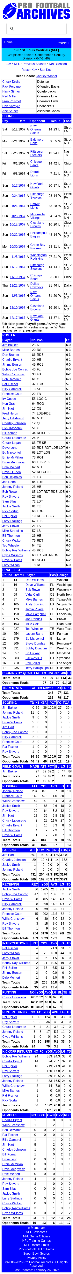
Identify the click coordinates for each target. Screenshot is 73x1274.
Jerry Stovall (10, 526)
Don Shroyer (11, 106)
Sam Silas (9, 501)
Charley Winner (46, 76)
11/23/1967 (17, 285)
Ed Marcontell (11, 452)
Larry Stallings (12, 521)
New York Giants (37, 185)
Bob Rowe (9, 491)
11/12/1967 (17, 267)
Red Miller (9, 96)
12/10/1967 (17, 307)
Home (8, 42)
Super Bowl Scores (36, 1253)
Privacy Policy (36, 1258)
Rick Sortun (10, 511)
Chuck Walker (12, 540)
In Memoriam (36, 1227)
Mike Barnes (11, 350)
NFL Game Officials (36, 1236)
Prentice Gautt (12, 394)
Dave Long (9, 447)
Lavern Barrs (34, 633)
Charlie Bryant (12, 359)
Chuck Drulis (11, 81)
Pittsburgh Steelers (37, 153)
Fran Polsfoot (11, 101)
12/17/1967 (17, 317)
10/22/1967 (17, 234)
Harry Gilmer (11, 91)
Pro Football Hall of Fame (36, 1249)
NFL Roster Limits (36, 1245)
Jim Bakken (10, 345)
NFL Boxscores (36, 1232)
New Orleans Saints (35, 129)
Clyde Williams (12, 555)
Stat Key (45, 69)
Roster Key (29, 69)
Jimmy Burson (12, 364)
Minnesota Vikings (37, 216)
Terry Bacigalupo (37, 668)
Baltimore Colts (37, 141)
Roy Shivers (10, 496)
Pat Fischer (10, 384)
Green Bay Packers (37, 246)
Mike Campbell (36, 614)
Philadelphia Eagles (38, 234)
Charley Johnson (14, 423)
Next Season (58, 64)
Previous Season (34, 64)
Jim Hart (8, 408)
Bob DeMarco (11, 379)
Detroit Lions (35, 173)
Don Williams (35, 580)
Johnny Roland (12, 486)
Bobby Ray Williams (16, 550)
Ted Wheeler (11, 545)
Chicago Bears (36, 163)
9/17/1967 (18, 185)
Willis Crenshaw (13, 374)
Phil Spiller (9, 516)
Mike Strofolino (12, 530)
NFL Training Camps (36, 1240)
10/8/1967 (18, 216)
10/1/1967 (18, 206)
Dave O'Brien (11, 472)
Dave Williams (12, 560)
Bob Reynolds (12, 477)
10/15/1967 (17, 224)
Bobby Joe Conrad (15, 369)
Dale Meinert (11, 467)
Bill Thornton (11, 535)
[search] (36, 28)
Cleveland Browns (37, 224)
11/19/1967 (17, 277)
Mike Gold (33, 624)
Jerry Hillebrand (13, 418)
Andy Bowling (35, 604)
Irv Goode (9, 398)
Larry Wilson (11, 565)
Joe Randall (34, 619)
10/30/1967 (17, 246)
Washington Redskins (38, 256)
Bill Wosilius (34, 658)
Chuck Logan (11, 442)
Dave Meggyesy (13, 462)
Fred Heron (10, 413)
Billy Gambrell (12, 389)
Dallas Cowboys (36, 285)
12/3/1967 (18, 295)
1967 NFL (13, 64)
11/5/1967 (18, 256)
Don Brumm (10, 354)
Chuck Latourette (14, 438)
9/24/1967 (18, 195)
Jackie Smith (11, 506)
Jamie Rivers (34, 609)
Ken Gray (9, 403)
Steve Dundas (35, 643)
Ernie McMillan (12, 457)
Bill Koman (9, 433)
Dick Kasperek (12, 428)
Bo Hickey (33, 653)
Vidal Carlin (33, 594)
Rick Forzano (11, 86)
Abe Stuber (10, 111)
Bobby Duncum (36, 648)
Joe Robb (9, 482)
